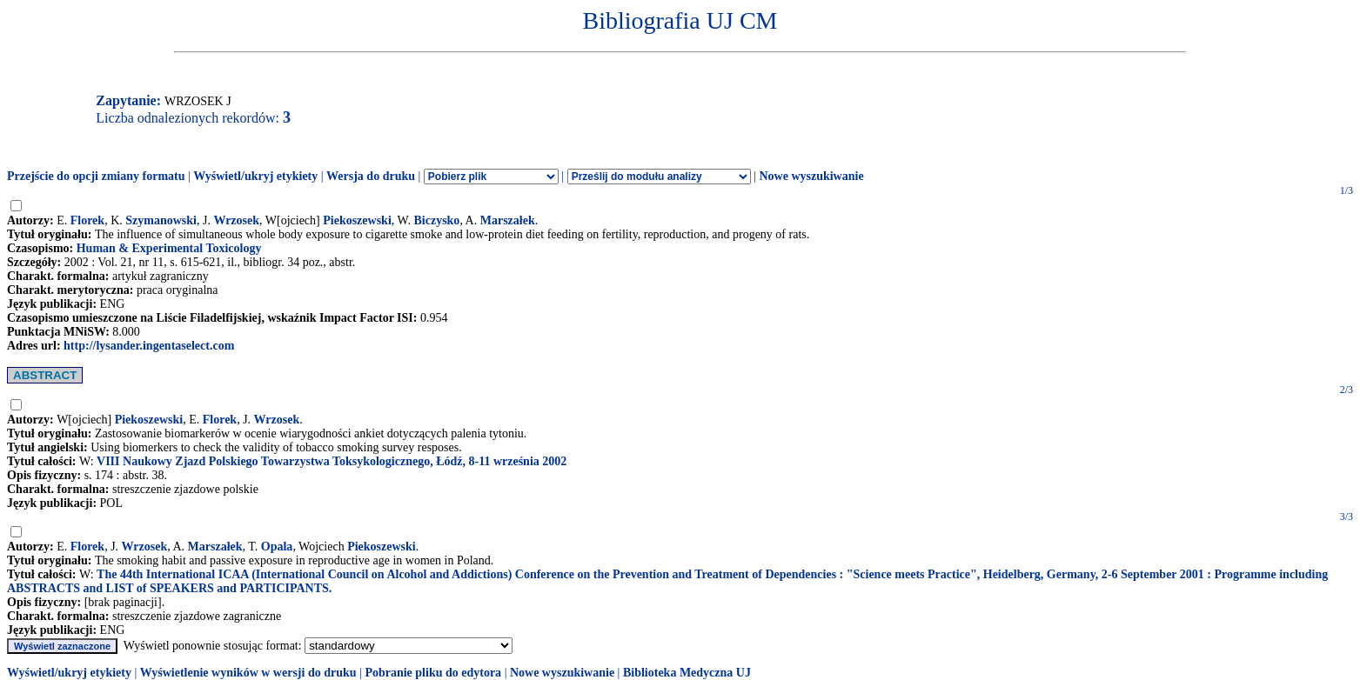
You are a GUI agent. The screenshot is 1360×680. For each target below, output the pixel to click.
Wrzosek (236, 220)
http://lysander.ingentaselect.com (149, 345)
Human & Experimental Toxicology (169, 248)
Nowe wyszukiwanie (811, 176)
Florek (87, 220)
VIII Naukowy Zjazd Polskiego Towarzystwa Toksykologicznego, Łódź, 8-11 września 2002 (331, 461)
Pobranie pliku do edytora (433, 672)
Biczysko (436, 220)
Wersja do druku (370, 176)
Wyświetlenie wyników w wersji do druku (248, 672)
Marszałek (507, 220)
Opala (277, 546)
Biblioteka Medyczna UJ (687, 672)
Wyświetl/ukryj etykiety (255, 176)
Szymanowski (161, 220)
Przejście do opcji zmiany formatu (96, 176)
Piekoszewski (357, 220)
